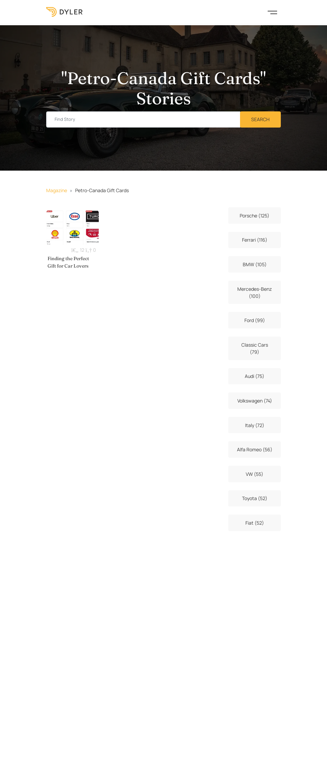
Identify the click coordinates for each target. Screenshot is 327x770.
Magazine (56, 190)
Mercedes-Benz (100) (254, 292)
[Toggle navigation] (272, 12)
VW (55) (254, 474)
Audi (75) (254, 376)
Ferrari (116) (254, 240)
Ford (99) (254, 320)
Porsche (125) (254, 215)
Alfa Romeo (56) (254, 449)
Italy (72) (254, 425)
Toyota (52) (254, 498)
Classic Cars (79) (254, 348)
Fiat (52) (254, 523)
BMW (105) (255, 264)
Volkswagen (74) (254, 400)
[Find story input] (143, 119)
